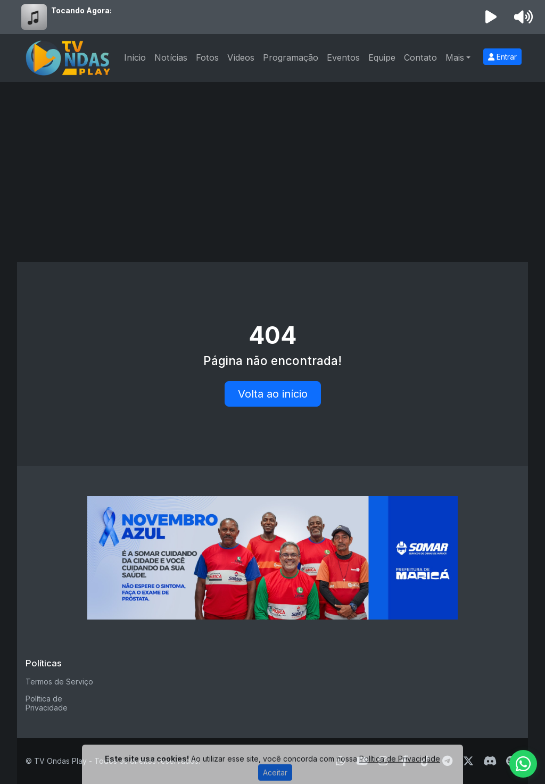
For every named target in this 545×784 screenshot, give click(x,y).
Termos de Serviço (59, 681)
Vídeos (240, 57)
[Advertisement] (272, 161)
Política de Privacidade (47, 703)
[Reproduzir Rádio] (491, 17)
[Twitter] (468, 761)
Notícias (170, 57)
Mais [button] (454, 57)
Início (135, 57)
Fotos (207, 57)
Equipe (381, 57)
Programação (290, 57)
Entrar (502, 56)
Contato (420, 57)
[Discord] (490, 761)
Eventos (343, 57)
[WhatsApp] (523, 764)
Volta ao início (273, 393)
